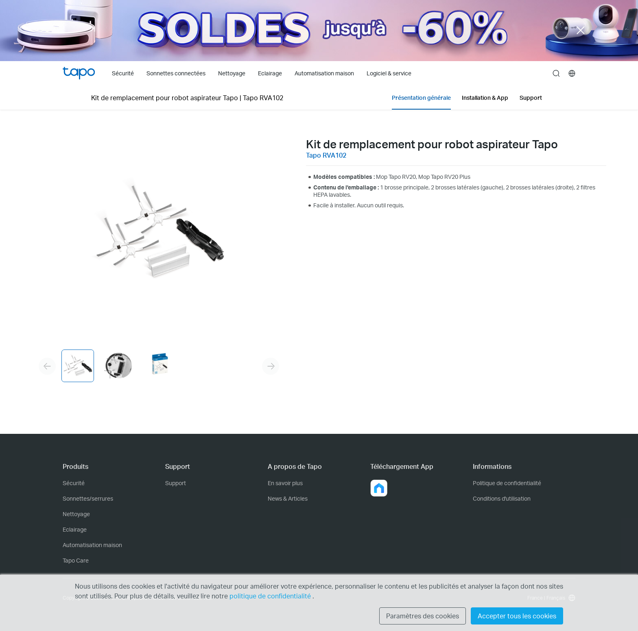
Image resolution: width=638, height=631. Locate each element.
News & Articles (288, 498)
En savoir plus (285, 482)
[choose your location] (572, 73)
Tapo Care (76, 560)
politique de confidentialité (270, 595)
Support (175, 482)
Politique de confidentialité (507, 482)
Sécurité (74, 482)
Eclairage (75, 529)
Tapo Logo (79, 73)
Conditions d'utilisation (502, 498)
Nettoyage (76, 513)
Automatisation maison (92, 544)
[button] (378, 488)
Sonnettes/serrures (88, 498)
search (556, 73)
